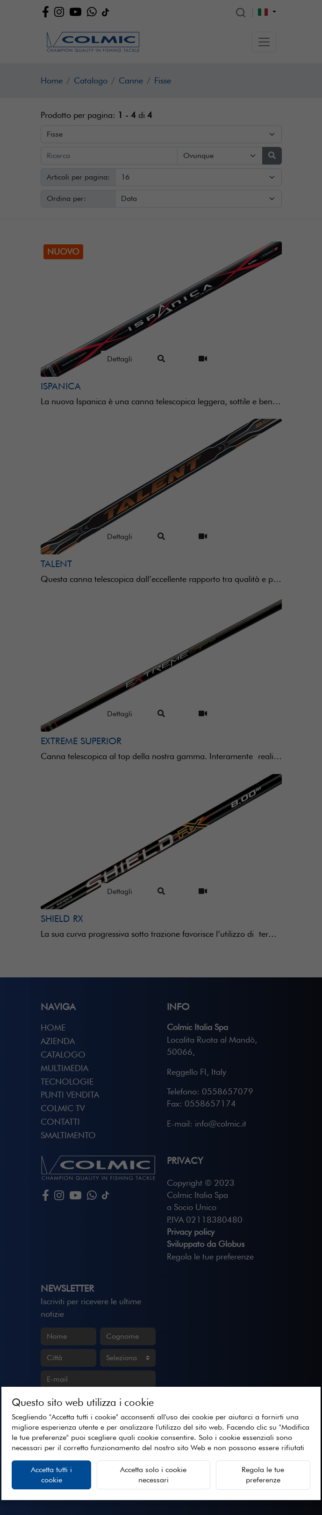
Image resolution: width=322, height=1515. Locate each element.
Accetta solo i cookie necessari (153, 1474)
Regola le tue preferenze (263, 1474)
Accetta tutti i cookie (51, 1474)
